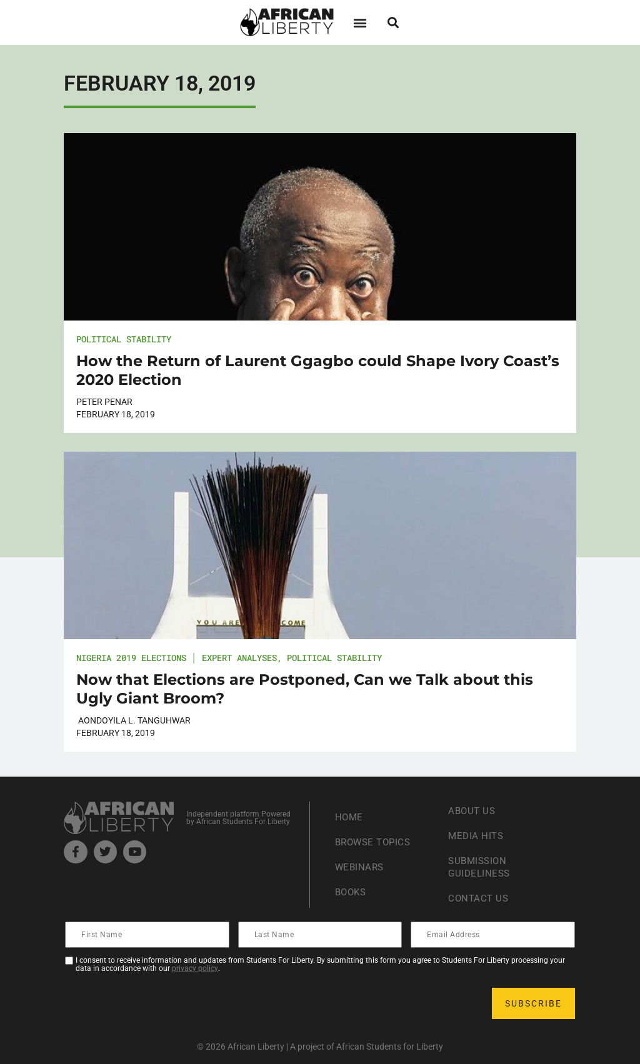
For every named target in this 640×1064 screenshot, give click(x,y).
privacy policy (195, 968)
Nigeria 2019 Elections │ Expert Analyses (176, 658)
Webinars (360, 867)
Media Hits (477, 836)
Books (352, 892)
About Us (473, 811)
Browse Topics (375, 842)
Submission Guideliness (480, 867)
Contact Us (479, 898)
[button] (359, 22)
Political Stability (123, 339)
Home (349, 817)
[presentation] (161, 1003)
